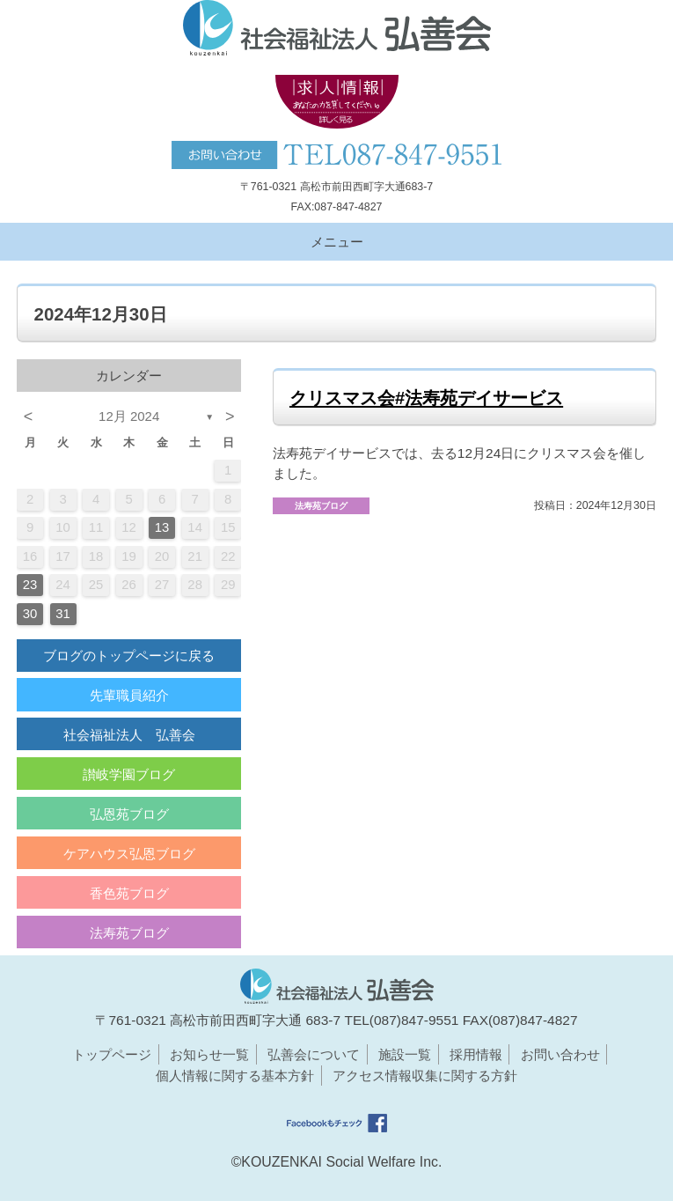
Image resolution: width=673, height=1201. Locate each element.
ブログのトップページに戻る (129, 655)
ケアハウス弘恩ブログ (129, 853)
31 (62, 614)
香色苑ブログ (129, 893)
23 (30, 585)
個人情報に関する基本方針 (235, 1075)
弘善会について (313, 1054)
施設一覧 (404, 1054)
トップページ (111, 1054)
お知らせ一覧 (209, 1054)
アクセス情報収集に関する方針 (425, 1075)
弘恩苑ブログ (129, 814)
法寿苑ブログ (129, 932)
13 (162, 527)
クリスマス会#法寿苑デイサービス (426, 398)
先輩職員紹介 (129, 695)
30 (30, 614)
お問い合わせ (560, 1054)
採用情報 (476, 1054)
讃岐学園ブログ (129, 774)
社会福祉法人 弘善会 (129, 734)
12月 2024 (129, 416)
